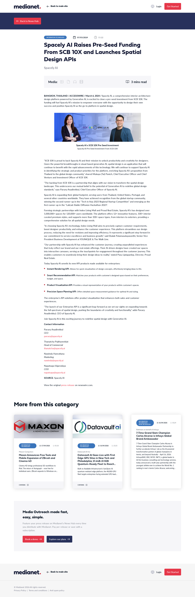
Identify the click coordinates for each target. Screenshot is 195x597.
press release (67, 385)
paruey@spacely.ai (53, 336)
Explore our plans (59, 539)
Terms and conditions (38, 590)
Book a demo (33, 539)
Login (156, 6)
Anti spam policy (57, 590)
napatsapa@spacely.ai (54, 372)
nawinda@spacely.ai (53, 360)
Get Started (173, 6)
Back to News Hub (27, 21)
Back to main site (57, 6)
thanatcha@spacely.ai (54, 348)
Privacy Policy (20, 590)
